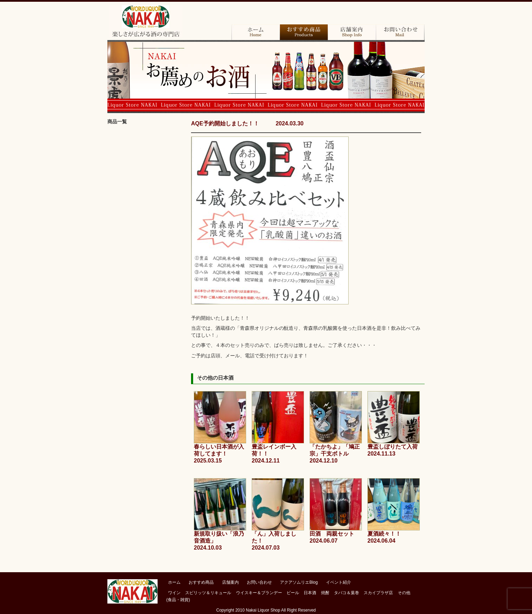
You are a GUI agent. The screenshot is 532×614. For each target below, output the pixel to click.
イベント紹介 (338, 582)
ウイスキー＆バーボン (145, 179)
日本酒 (145, 217)
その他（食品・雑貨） (145, 294)
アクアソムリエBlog (299, 582)
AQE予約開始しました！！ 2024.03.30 (247, 123)
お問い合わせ (400, 32)
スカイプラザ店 (145, 275)
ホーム (255, 32)
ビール (145, 198)
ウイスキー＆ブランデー (259, 592)
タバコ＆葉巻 (145, 256)
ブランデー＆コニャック (145, 160)
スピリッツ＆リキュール (208, 592)
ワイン (145, 141)
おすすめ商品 (304, 32)
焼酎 (145, 237)
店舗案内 (352, 32)
